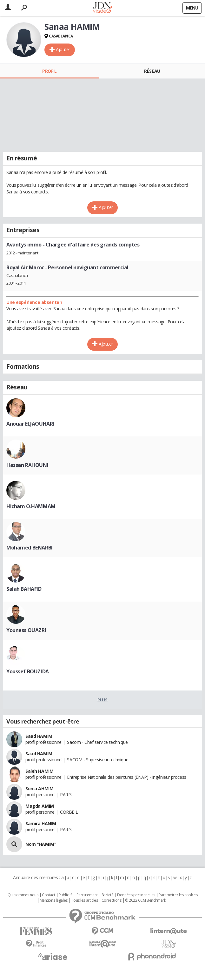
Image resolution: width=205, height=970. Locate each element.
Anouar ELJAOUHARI (30, 423)
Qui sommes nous (23, 895)
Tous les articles (84, 900)
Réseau (152, 71)
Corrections (111, 900)
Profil (49, 71)
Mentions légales (54, 900)
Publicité (66, 895)
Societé (108, 895)
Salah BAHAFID (24, 588)
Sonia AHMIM (39, 788)
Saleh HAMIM (39, 771)
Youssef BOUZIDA (27, 671)
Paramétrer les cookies (178, 895)
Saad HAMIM (38, 736)
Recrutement (87, 895)
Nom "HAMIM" (40, 844)
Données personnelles (136, 895)
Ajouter (63, 49)
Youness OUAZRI (26, 630)
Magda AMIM (39, 806)
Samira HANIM (40, 823)
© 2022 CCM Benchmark (145, 900)
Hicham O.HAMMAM (31, 506)
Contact (48, 895)
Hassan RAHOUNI (27, 464)
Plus (102, 700)
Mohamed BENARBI (29, 547)
